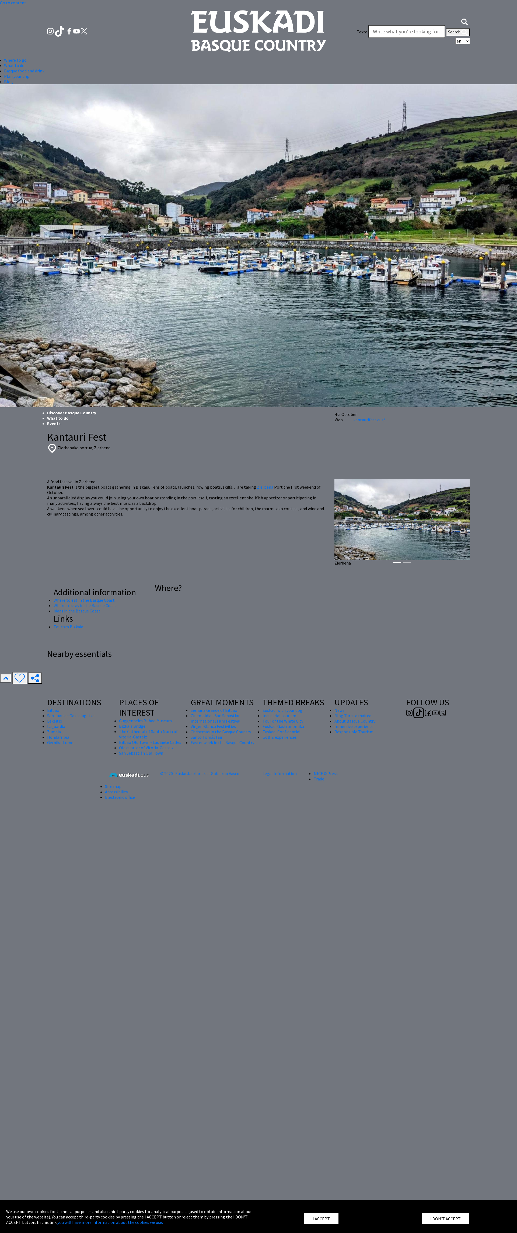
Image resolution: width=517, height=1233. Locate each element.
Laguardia (56, 726)
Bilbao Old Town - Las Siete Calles (150, 742)
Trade (319, 779)
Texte (362, 31)
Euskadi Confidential (282, 731)
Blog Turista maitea (352, 715)
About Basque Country (354, 721)
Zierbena (265, 487)
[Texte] (406, 31)
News (339, 710)
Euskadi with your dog (282, 710)
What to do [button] (14, 65)
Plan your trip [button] (16, 76)
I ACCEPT (321, 1218)
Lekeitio (54, 721)
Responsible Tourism (353, 731)
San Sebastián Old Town (141, 753)
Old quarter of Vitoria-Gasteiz (146, 747)
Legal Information (280, 773)
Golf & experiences (280, 737)
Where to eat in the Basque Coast (84, 600)
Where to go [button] (15, 60)
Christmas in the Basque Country (221, 731)
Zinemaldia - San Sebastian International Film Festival (215, 718)
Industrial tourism (279, 715)
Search (458, 32)
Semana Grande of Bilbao (214, 710)
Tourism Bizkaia (68, 626)
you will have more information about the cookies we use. (110, 1222)
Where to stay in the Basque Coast (85, 605)
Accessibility (116, 791)
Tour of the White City (283, 721)
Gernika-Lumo (60, 742)
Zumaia (54, 731)
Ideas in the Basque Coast (77, 611)
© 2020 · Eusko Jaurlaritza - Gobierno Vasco (199, 773)
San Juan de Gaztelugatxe (71, 715)
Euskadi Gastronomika (283, 726)
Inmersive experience (353, 726)
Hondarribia (58, 737)
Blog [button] (8, 81)
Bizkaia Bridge (132, 726)
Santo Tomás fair (206, 737)
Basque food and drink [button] (24, 70)
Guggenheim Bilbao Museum (145, 720)
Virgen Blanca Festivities (213, 726)
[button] (464, 21)
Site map (113, 786)
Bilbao (53, 710)
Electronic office (120, 797)
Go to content (13, 2)
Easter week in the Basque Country (222, 742)
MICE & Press (326, 773)
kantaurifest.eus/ (369, 419)
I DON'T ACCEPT (445, 1218)
